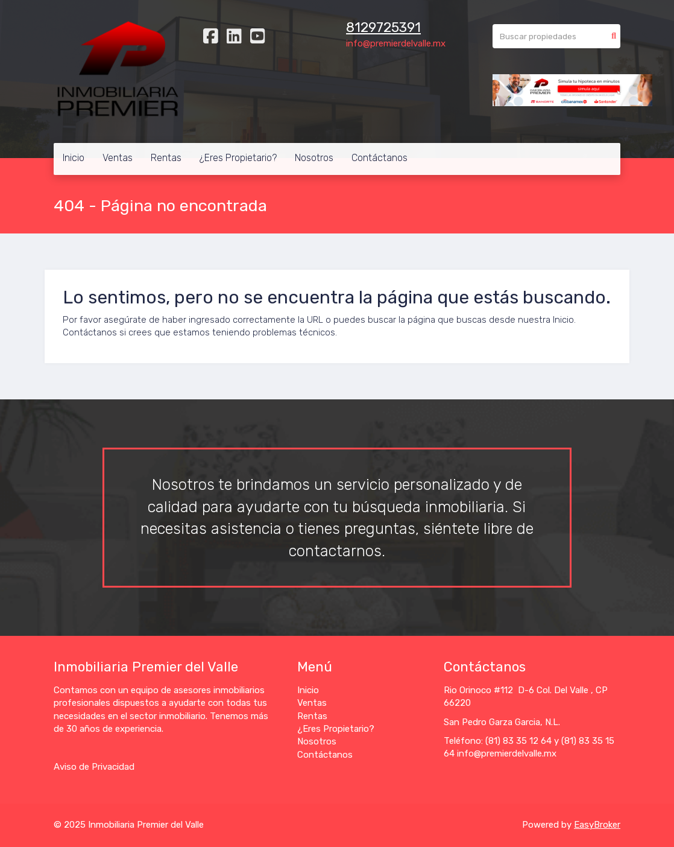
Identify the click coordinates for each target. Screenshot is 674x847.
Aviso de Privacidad (94, 766)
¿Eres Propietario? (238, 157)
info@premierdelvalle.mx (396, 43)
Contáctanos (379, 157)
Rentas (166, 157)
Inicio (73, 157)
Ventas (117, 157)
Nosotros (314, 157)
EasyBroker (597, 824)
